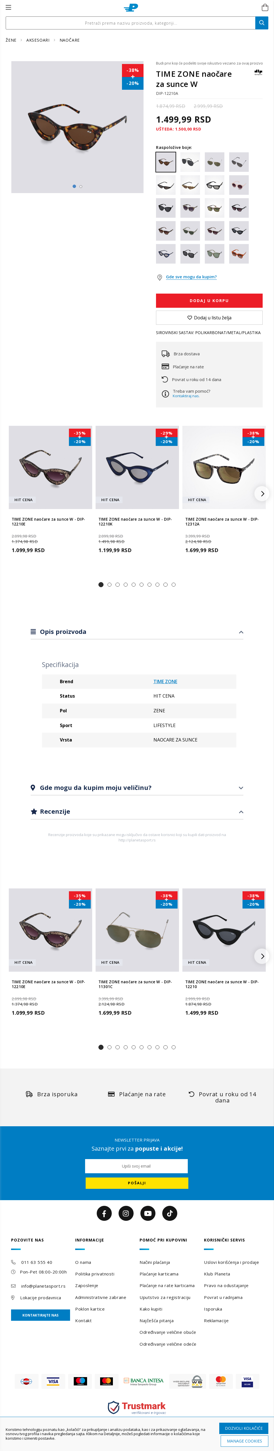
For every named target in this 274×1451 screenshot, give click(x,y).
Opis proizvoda (62, 631)
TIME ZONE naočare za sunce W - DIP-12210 (222, 984)
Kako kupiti (151, 1309)
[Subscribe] (137, 1183)
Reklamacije (216, 1320)
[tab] (137, 632)
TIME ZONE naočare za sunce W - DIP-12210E (48, 522)
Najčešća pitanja (157, 1320)
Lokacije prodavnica (40, 1297)
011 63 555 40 (36, 1262)
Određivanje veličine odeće (168, 1344)
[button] (101, 584)
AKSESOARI (38, 40)
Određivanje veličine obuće (168, 1332)
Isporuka (213, 1309)
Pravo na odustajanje (226, 1285)
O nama (83, 1262)
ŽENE (12, 40)
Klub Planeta (217, 1274)
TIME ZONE (165, 681)
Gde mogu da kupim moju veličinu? (94, 787)
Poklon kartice (90, 1309)
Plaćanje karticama (159, 1274)
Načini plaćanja (155, 1262)
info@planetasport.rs (43, 1286)
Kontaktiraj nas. (186, 395)
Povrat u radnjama (223, 1297)
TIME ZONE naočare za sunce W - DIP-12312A (222, 522)
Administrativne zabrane (100, 1297)
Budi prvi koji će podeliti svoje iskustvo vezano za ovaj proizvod (209, 63)
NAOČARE (70, 40)
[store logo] (131, 8)
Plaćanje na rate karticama (167, 1285)
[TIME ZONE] (258, 75)
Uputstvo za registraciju (165, 1297)
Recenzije (54, 811)
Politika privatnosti (94, 1274)
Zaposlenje (86, 1285)
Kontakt (83, 1320)
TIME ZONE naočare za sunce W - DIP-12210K (135, 522)
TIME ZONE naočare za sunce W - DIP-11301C (135, 984)
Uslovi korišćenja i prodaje (231, 1262)
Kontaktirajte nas (40, 1315)
